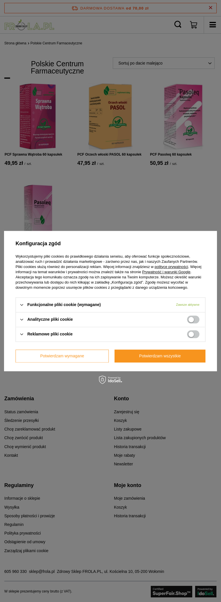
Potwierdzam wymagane (62, 356)
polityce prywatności (171, 267)
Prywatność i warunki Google (166, 272)
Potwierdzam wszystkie (160, 356)
